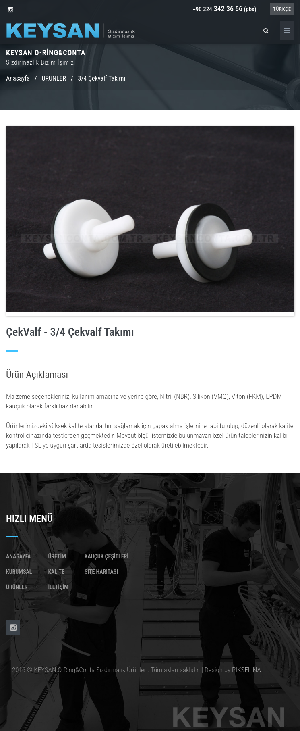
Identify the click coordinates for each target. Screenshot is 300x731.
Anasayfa (18, 78)
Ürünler (16, 587)
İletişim (58, 587)
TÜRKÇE (282, 9)
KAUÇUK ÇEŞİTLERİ (106, 556)
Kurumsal (19, 572)
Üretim (57, 556)
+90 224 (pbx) (224, 9)
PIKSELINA (246, 670)
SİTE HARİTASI (101, 572)
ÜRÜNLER (54, 78)
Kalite (56, 572)
